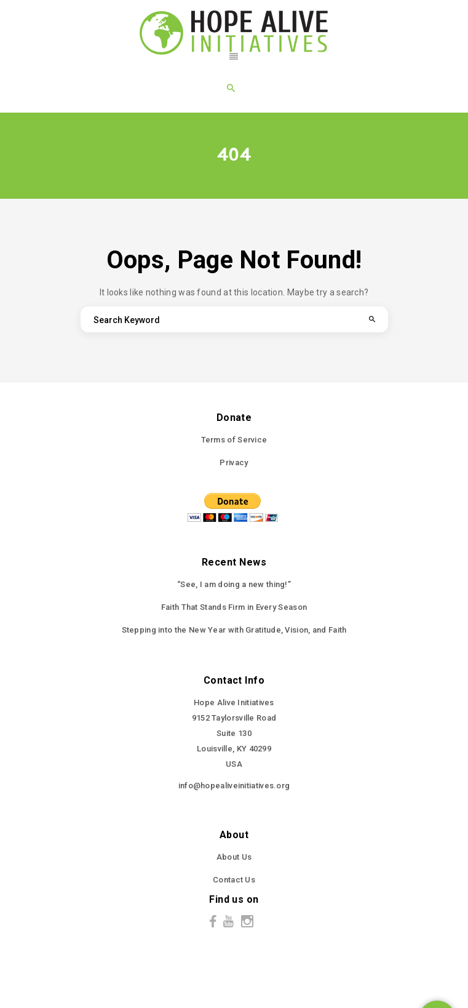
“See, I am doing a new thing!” (234, 584)
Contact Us (234, 879)
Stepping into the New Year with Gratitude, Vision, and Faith (234, 629)
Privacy (234, 462)
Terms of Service (234, 439)
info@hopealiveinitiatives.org (234, 785)
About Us (234, 857)
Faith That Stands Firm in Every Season (234, 607)
